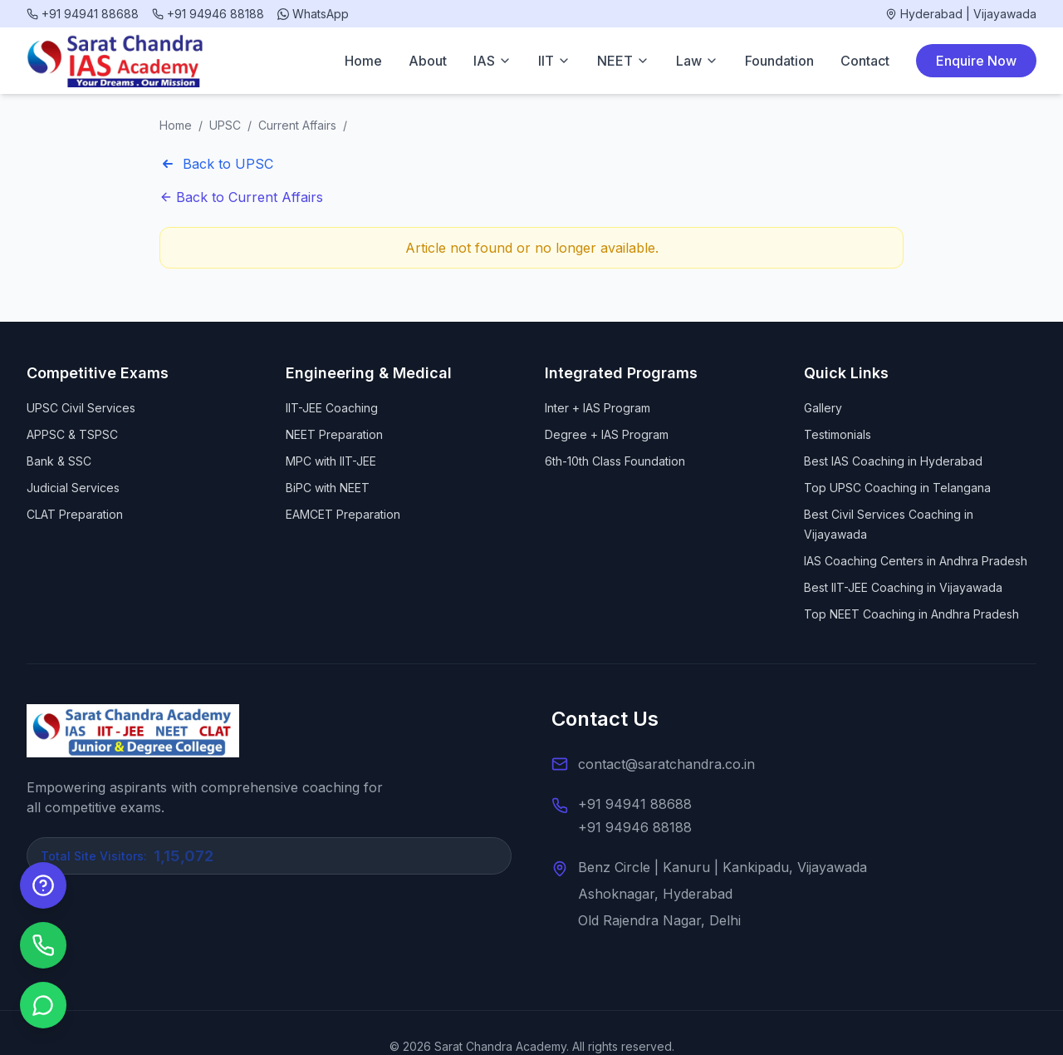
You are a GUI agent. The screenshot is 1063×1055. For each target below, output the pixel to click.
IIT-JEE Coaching (332, 408)
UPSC (225, 125)
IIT (554, 60)
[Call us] (43, 945)
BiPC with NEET (328, 488)
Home (363, 60)
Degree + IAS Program (607, 434)
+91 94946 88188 (635, 827)
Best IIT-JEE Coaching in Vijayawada (903, 587)
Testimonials (837, 434)
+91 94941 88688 (635, 804)
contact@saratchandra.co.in (666, 764)
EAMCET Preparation (343, 514)
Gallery (823, 408)
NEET (623, 60)
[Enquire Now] (43, 885)
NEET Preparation (334, 434)
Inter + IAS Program (597, 408)
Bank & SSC (59, 461)
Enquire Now (976, 60)
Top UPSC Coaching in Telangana (897, 488)
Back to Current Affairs (241, 197)
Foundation (779, 60)
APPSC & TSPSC (72, 434)
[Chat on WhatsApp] (43, 1005)
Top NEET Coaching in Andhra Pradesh (911, 614)
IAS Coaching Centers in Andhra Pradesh (915, 561)
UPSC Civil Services (81, 408)
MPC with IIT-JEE (331, 461)
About (428, 60)
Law (697, 60)
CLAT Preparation (75, 514)
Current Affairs (297, 125)
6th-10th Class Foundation (615, 461)
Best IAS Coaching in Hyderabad (893, 461)
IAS (492, 60)
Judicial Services (73, 488)
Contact (864, 60)
